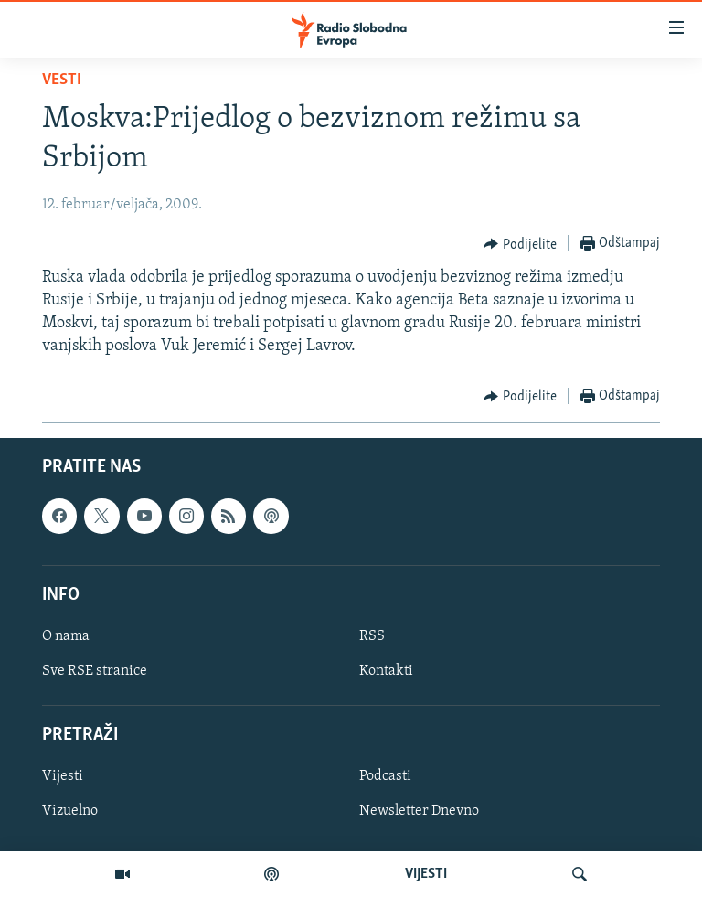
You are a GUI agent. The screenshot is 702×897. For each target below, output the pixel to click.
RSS (372, 636)
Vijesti (62, 776)
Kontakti (386, 671)
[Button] (520, 244)
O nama (66, 636)
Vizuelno (70, 811)
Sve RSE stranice (94, 671)
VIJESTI (426, 874)
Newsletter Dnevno (419, 811)
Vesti (61, 80)
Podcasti (385, 776)
